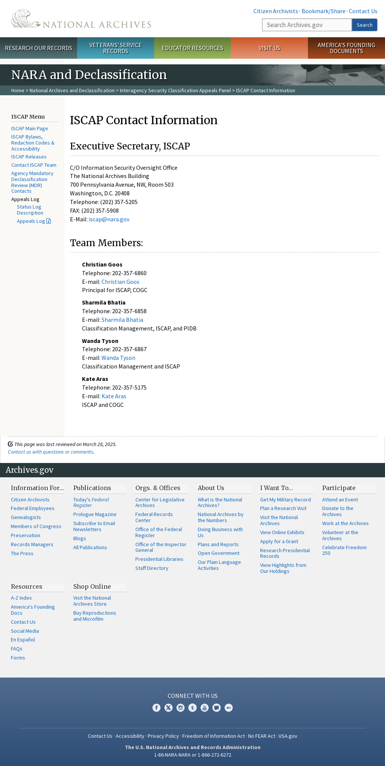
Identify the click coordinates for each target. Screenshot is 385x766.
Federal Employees (33, 508)
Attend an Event (340, 499)
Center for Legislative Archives (160, 502)
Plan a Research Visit (283, 508)
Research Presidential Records (285, 553)
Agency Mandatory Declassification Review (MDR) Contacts (32, 182)
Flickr (228, 707)
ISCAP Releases (29, 156)
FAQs (17, 648)
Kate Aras (114, 396)
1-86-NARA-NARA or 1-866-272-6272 (192, 754)
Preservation (25, 535)
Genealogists (26, 517)
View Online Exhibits (282, 532)
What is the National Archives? (220, 502)
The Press (22, 553)
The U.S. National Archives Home (81, 18)
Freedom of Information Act (213, 735)
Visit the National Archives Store (92, 600)
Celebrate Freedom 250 (344, 550)
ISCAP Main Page (29, 128)
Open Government (218, 553)
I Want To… (276, 488)
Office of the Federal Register (158, 532)
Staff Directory (151, 568)
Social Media (25, 630)
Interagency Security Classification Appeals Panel (175, 90)
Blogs (79, 538)
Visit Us (269, 48)
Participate (339, 488)
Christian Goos (120, 281)
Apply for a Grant (279, 541)
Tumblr (192, 707)
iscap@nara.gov (109, 219)
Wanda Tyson (118, 357)
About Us (211, 488)
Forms (18, 657)
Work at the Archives (345, 523)
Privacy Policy (163, 735)
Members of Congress (36, 526)
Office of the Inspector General (160, 547)
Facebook (156, 707)
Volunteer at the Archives (340, 535)
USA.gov (288, 735)
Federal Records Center (154, 517)
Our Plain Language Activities (219, 565)
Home (17, 90)
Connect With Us (193, 695)
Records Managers (32, 544)
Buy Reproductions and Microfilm (94, 615)
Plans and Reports (218, 544)
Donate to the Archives (337, 511)
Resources (26, 586)
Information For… (37, 488)
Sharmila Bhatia (122, 319)
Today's (91, 502)
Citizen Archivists (275, 11)
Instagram (180, 707)
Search (365, 24)
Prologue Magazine (95, 514)
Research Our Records (38, 48)
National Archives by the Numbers (221, 517)
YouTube (204, 707)
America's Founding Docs (33, 609)
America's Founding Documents (346, 48)
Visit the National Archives (279, 520)
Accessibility (130, 735)
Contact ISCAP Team (33, 164)
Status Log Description (30, 209)
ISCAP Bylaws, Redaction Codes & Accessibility (33, 142)
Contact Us (363, 11)
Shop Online (92, 586)
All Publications (90, 547)
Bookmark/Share (324, 11)
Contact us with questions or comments (50, 451)
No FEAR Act (261, 735)
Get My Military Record (285, 499)
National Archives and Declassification (72, 90)
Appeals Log (31, 221)
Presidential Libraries (159, 559)
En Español (23, 639)
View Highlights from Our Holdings (283, 568)
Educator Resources (192, 48)
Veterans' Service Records (115, 48)
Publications (92, 488)
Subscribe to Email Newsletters (94, 526)
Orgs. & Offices (157, 488)
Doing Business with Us (220, 532)
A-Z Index (21, 597)
